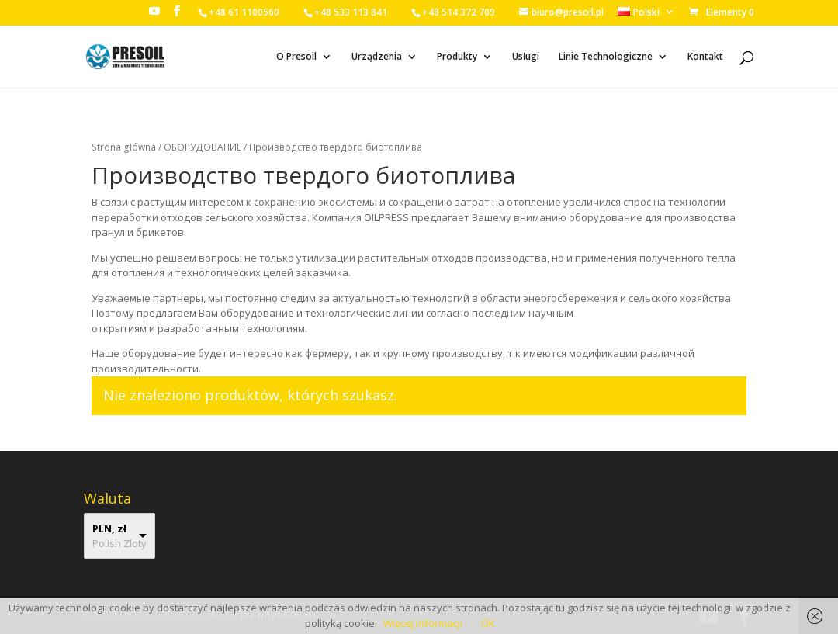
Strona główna (124, 147)
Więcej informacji (422, 623)
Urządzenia (376, 57)
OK (488, 623)
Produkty (457, 57)
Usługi (525, 57)
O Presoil (296, 57)
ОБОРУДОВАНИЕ (202, 147)
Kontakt (705, 57)
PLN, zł (109, 528)
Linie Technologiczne (606, 57)
